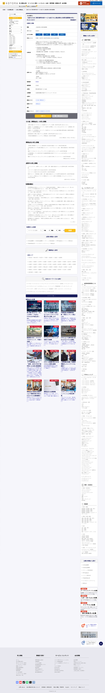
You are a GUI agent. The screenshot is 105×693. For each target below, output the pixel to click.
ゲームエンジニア (85, 471)
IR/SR (83, 321)
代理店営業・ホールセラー (87, 129)
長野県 (40, 264)
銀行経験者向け (38, 672)
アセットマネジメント (86, 97)
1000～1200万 (12, 37)
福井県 (54, 264)
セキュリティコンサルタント (87, 260)
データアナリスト (85, 480)
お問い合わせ (22, 687)
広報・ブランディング (86, 499)
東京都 (37, 81)
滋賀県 (35, 267)
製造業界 (37, 667)
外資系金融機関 (39, 240)
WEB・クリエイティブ (88, 436)
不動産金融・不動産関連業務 (89, 93)
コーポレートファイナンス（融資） (89, 147)
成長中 (37, 111)
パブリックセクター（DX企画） (88, 380)
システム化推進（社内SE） (87, 431)
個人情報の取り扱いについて (33, 687)
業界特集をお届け (39, 659)
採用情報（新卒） (78, 669)
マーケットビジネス (87, 134)
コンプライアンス (85, 357)
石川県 (49, 264)
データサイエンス (87, 476)
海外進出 (85, 369)
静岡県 (64, 264)
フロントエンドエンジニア (87, 453)
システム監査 (84, 354)
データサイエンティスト (86, 478)
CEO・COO (84, 366)
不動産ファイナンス (86, 94)
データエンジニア (85, 464)
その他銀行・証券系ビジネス (89, 163)
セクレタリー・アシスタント (87, 328)
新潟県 (35, 264)
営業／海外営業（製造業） (87, 553)
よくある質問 (19, 672)
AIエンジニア (84, 392)
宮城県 (44, 261)
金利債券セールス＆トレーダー (88, 139)
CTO (82, 404)
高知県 (44, 269)
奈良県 (40, 267)
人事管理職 (84, 343)
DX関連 (84, 387)
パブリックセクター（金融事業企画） (89, 46)
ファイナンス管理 (87, 304)
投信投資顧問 (86, 82)
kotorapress (57, 669)
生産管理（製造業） (86, 536)
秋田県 (49, 261)
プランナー (84, 493)
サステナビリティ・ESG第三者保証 (89, 203)
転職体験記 (18, 669)
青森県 (35, 261)
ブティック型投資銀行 (50, 240)
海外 (41, 272)
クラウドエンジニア (86, 460)
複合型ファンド (85, 77)
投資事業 (85, 71)
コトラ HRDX (57, 666)
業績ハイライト (77, 664)
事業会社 (38, 103)
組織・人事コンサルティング (89, 233)
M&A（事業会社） (85, 338)
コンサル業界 (38, 663)
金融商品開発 (84, 143)
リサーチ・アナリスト (86, 141)
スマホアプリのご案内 (21, 673)
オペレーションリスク (86, 118)
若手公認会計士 (38, 669)
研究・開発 (85, 506)
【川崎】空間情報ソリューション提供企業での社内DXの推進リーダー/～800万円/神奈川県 (47, 145)
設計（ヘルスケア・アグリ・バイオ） (89, 531)
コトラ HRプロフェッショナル (61, 659)
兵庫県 (74, 264)
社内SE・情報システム (88, 428)
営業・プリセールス (87, 416)
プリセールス (84, 420)
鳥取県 (50, 267)
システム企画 (84, 408)
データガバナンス (85, 479)
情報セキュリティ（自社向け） (88, 358)
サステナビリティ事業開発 (87, 302)
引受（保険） (84, 127)
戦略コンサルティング (88, 208)
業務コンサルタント (86, 214)
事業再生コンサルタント (86, 219)
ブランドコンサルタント (86, 267)
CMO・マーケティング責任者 (87, 324)
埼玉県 (41, 257)
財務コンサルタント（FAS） (87, 242)
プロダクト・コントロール (87, 312)
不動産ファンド (85, 78)
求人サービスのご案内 (21, 663)
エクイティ (61, 288)
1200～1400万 (12, 38)
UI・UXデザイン (85, 446)
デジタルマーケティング (86, 440)
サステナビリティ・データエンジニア (89, 397)
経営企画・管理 (86, 402)
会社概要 (76, 659)
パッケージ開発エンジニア (87, 450)
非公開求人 (16, 21)
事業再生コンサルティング (89, 217)
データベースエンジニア (86, 463)
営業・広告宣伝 (86, 488)
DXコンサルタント (85, 229)
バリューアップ (44, 283)
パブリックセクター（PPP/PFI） (88, 47)
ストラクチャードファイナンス (88, 67)
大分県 (64, 269)
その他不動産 (84, 110)
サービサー (84, 181)
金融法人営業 (84, 155)
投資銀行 (51, 288)
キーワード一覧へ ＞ (52, 295)
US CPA (48, 111)
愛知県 (50, 257)
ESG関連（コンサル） (88, 199)
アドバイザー (30, 288)
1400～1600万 (12, 40)
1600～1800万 (12, 41)
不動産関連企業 (31, 243)
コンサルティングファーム (43, 243)
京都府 (30, 267)
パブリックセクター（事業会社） (88, 289)
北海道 (30, 261)
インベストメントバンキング (89, 58)
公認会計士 (42, 111)
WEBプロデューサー (86, 439)
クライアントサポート (86, 335)
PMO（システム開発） (86, 413)
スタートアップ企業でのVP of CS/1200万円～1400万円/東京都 (41, 171)
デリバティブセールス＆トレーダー (89, 140)
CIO (82, 405)
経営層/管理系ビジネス (40, 664)
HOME (4, 9)
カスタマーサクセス (86, 425)
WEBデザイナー (85, 442)
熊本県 (59, 269)
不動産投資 (57, 286)
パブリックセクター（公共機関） (88, 295)
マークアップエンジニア (86, 438)
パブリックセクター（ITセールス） (89, 384)
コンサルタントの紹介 (21, 664)
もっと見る (72, 221)
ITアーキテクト (85, 228)
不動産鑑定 (84, 100)
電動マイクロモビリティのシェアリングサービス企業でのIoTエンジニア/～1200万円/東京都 (47, 151)
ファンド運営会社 (69, 240)
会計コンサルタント (86, 243)
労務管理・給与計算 (86, 347)
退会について (82, 687)
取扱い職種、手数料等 (59, 687)
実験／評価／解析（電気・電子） (88, 518)
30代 (13, 23)
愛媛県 (40, 269)
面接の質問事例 (19, 667)
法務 (82, 355)
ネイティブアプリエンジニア (87, 462)
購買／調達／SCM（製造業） (87, 538)
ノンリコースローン (41, 291)
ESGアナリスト (85, 54)
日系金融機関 (31, 240)
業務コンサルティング (88, 213)
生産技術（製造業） (86, 537)
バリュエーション (69, 283)
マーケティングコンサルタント (88, 266)
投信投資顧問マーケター (86, 90)
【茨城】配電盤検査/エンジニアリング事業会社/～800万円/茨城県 (42, 135)
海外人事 (83, 348)
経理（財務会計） (85, 308)
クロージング (51, 291)
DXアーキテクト (85, 391)
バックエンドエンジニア (86, 454)
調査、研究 (84, 271)
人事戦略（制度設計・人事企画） (88, 344)
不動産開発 (84, 101)
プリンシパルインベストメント (88, 73)
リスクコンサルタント (86, 256)
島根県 (55, 267)
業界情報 (18, 670)
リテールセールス (85, 159)
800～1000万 (12, 36)
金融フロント (86, 153)
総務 (82, 327)
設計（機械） (84, 529)
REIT (36, 288)
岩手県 (40, 261)
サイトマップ (74, 687)
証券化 (61, 283)
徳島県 (30, 269)
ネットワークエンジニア (86, 467)
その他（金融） (86, 179)
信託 (82, 165)
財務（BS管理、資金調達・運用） (88, 311)
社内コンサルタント (86, 406)
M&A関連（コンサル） (88, 248)
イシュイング (84, 176)
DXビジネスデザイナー (86, 390)
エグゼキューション (42, 286)
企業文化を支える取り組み (80, 663)
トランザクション (31, 291)
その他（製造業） (85, 545)
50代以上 (11, 24)
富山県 (44, 264)
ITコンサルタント (85, 223)
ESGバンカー (84, 55)
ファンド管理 (84, 89)
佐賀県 (49, 269)
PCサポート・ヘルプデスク (87, 432)
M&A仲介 (83, 251)
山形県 (54, 261)
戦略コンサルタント (86, 210)
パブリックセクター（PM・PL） (88, 382)
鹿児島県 (31, 272)
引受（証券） (84, 169)
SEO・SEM (84, 444)
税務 (82, 314)
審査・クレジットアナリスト (87, 151)
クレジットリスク (85, 116)
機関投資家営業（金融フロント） (88, 160)
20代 (10, 23)
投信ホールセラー (85, 85)
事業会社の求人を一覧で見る (69, 158)
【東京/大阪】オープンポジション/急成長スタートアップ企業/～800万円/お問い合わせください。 (48, 124)
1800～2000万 (12, 42)
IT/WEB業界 (38, 666)
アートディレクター (86, 491)
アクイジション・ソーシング (87, 96)
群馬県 (74, 261)
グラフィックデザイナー (86, 489)
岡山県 (60, 267)
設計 (84, 526)
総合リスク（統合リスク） (87, 114)
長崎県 (54, 269)
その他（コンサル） (87, 278)
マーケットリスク (85, 117)
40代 (16, 23)
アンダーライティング (67, 286)
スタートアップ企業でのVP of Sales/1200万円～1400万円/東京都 (42, 170)
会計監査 (83, 315)
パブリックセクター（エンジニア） (89, 383)
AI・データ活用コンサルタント (88, 231)
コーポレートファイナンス (33, 283)
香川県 (35, 269)
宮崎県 (69, 269)
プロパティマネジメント (86, 98)
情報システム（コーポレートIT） (88, 430)
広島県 (65, 267)
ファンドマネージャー (86, 84)
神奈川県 (36, 257)
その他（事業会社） (20, 9)
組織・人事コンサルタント (87, 235)
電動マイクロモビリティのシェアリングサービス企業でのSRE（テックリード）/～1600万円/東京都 (49, 156)
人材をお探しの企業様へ (94, 0)
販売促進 (83, 500)
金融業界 (37, 661)
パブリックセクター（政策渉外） (88, 293)
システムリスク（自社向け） (87, 359)
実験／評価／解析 (87, 516)
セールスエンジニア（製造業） (88, 549)
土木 (82, 109)
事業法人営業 (84, 157)
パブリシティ (77, 666)
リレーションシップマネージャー (88, 148)
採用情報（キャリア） (79, 667)
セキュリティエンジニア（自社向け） (89, 361)
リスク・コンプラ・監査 (88, 351)
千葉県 (45, 257)
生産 (84, 534)
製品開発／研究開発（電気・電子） (89, 508)
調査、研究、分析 (87, 269)
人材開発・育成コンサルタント (88, 238)
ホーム (17, 659)
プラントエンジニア (86, 542)
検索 (70, 230)
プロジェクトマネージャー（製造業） (89, 543)
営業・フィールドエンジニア (89, 547)
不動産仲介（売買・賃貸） (87, 108)
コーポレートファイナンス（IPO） (88, 66)
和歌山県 (45, 267)
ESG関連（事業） (87, 297)
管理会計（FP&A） (85, 310)
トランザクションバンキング (87, 150)
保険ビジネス (86, 121)
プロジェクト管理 (87, 410)
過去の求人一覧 (19, 675)
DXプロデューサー (85, 388)
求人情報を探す (11, 9)
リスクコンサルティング (88, 254)
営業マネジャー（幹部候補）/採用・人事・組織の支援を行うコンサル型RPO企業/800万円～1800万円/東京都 (51, 174)
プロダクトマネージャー (86, 336)
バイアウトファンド (54, 283)
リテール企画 (84, 170)
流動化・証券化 (85, 69)
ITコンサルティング (87, 221)
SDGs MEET (57, 672)
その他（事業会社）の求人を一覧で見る (67, 137)
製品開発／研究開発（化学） (87, 511)
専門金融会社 (60, 240)
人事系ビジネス (86, 341)
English (100, 0)
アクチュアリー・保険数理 (87, 123)
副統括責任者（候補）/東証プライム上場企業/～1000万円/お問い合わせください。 (45, 133)
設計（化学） (84, 530)
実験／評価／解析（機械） (87, 519)
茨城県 (64, 261)
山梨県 (30, 264)
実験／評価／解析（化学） (87, 520)
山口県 (70, 267)
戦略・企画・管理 (87, 318)
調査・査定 (84, 128)
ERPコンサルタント (86, 224)
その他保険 (84, 132)
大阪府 (55, 257)
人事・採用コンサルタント (87, 236)
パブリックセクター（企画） (89, 288)
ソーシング (51, 286)
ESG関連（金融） (87, 49)
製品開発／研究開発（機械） (87, 510)
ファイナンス (68, 288)
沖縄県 (36, 272)
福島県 (59, 261)
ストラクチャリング (31, 286)
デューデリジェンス (43, 288)
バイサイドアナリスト (86, 86)
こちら (14, 57)
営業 (82, 495)
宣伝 (82, 497)
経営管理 (85, 364)
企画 (82, 326)
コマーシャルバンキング (88, 145)
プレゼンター (84, 88)
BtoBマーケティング (86, 323)
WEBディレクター (85, 443)
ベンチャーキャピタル (86, 79)
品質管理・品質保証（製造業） (88, 539)
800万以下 (11, 35)
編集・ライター (85, 496)
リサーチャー (84, 275)
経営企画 (83, 319)
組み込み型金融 (85, 177)
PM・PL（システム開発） (87, 412)
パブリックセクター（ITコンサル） (89, 196)
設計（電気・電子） (86, 527)
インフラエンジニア (86, 466)
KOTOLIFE (57, 667)
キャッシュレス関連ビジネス (89, 173)
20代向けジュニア (39, 670)
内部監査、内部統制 (86, 353)
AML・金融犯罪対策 (86, 362)
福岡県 (60, 257)
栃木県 (69, 261)
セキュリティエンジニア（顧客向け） (89, 470)
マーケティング (85, 322)
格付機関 (83, 182)
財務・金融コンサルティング (89, 240)
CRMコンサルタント (86, 226)
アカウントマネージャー (86, 421)
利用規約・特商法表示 (47, 687)
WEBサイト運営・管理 (86, 433)
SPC (56, 288)
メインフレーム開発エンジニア (88, 451)
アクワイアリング (85, 174)
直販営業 (83, 131)
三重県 (69, 264)
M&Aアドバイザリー (86, 250)
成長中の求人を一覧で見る (69, 179)
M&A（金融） (84, 59)
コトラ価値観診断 (58, 661)
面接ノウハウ (19, 666)
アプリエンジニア (85, 473)
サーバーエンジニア (86, 468)
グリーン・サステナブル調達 (87, 541)
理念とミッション (78, 661)
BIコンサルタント (85, 227)
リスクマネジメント (87, 113)
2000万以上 (11, 44)
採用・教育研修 (85, 346)
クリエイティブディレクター (87, 492)
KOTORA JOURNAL (59, 670)
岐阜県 (59, 264)
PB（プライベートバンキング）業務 (89, 158)
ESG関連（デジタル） (88, 395)
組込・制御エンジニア (86, 472)
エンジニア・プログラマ (88, 448)
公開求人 (11, 21)
